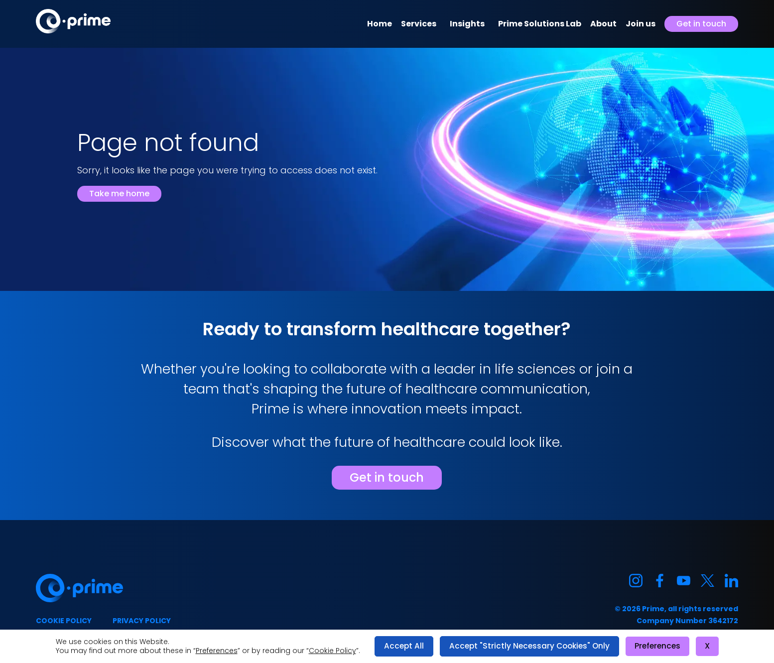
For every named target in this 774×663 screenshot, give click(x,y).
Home (379, 23)
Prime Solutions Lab (539, 23)
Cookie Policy (332, 651)
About (603, 23)
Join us (640, 23)
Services (418, 23)
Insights (467, 23)
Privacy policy (142, 621)
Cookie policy (64, 621)
